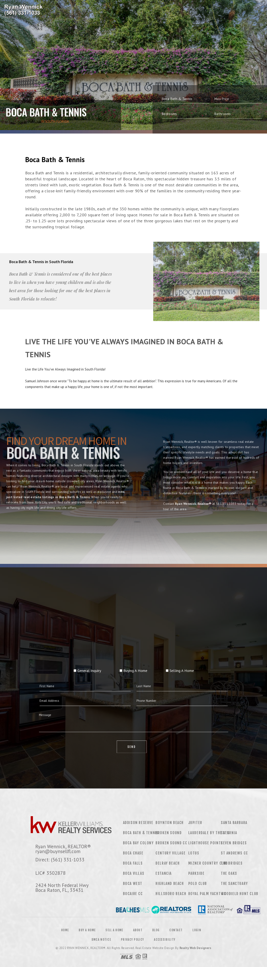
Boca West (132, 883)
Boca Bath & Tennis (141, 832)
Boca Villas (133, 873)
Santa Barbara (234, 822)
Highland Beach (170, 883)
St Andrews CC (234, 853)
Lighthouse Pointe (205, 843)
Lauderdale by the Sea (208, 832)
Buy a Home (87, 930)
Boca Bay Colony (138, 843)
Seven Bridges (234, 843)
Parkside (196, 873)
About (138, 930)
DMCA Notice (101, 939)
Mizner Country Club (208, 863)
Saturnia (229, 832)
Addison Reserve (138, 822)
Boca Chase (133, 853)
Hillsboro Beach (171, 893)
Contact (176, 930)
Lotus (193, 853)
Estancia (164, 873)
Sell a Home (114, 930)
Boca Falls (133, 863)
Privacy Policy (132, 939)
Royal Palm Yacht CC (207, 893)
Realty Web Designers (195, 948)
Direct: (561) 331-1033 (59, 859)
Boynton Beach (170, 822)
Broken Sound (169, 832)
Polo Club (197, 883)
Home (65, 930)
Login (196, 930)
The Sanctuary (234, 883)
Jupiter (195, 822)
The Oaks (229, 873)
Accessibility (164, 939)
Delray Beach (168, 863)
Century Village (171, 853)
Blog (155, 930)
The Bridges (232, 863)
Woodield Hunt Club (239, 893)
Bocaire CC (133, 893)
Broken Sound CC (171, 843)
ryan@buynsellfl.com (58, 851)
